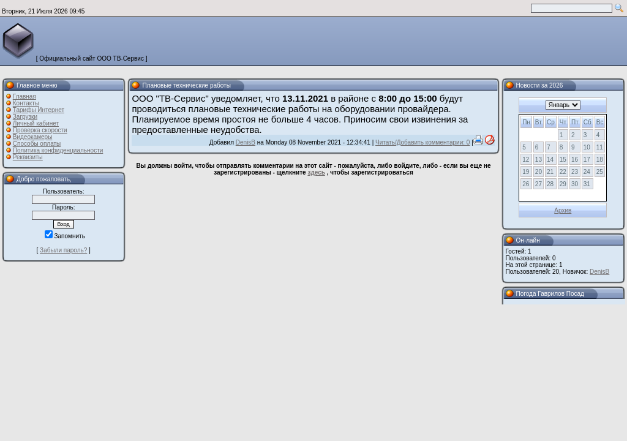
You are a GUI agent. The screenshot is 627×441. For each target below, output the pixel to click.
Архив (562, 210)
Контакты (26, 103)
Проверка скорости (40, 130)
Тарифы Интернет (38, 110)
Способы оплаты (37, 143)
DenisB (245, 142)
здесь (316, 172)
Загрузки (25, 116)
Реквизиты (28, 157)
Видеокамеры (33, 137)
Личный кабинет (36, 123)
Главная (24, 96)
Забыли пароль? (63, 250)
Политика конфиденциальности (58, 150)
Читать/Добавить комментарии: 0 (422, 142)
